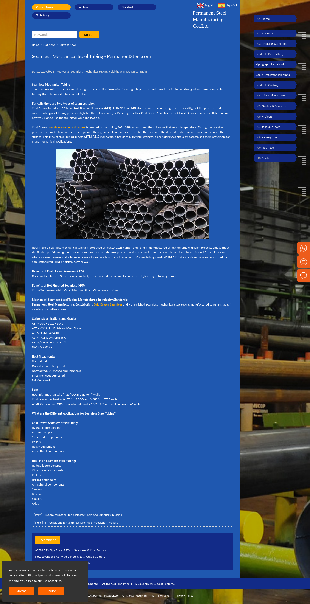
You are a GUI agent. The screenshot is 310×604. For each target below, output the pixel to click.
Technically (43, 15)
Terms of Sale (160, 596)
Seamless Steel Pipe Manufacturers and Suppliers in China (84, 515)
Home (35, 45)
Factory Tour (267, 137)
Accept (21, 591)
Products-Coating (267, 85)
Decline (51, 591)
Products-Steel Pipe (271, 44)
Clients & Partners (270, 95)
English (205, 5)
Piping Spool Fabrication (271, 64)
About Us (265, 33)
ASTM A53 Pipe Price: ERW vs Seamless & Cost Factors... (71, 550)
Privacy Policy (184, 596)
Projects (264, 116)
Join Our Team (268, 127)
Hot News (49, 45)
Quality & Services (271, 106)
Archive (83, 7)
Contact (264, 158)
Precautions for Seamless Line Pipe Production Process (82, 523)
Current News (44, 7)
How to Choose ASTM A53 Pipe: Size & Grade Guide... (70, 557)
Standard (127, 7)
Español (227, 5)
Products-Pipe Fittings (270, 54)
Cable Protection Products (273, 75)
